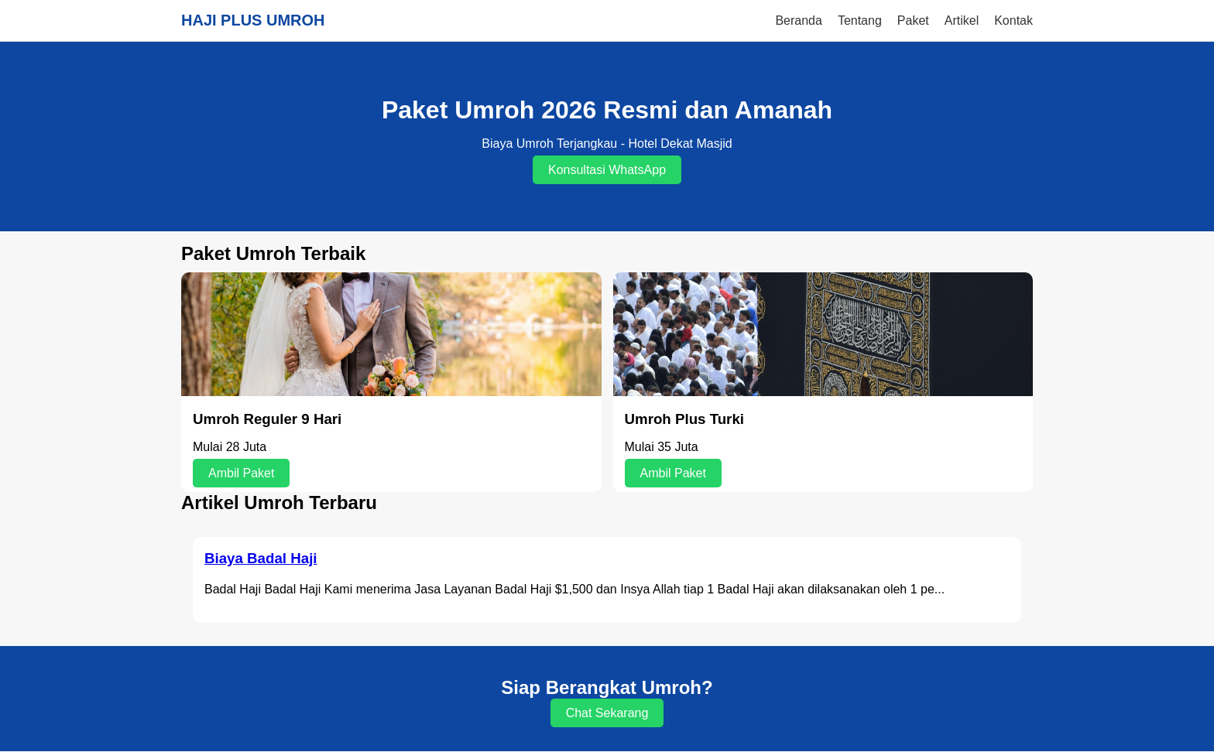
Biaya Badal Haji (260, 558)
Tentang (860, 20)
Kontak (1013, 20)
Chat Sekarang (607, 713)
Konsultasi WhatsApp (607, 169)
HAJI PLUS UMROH (253, 20)
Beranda (798, 20)
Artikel (962, 20)
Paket (913, 20)
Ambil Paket (241, 473)
